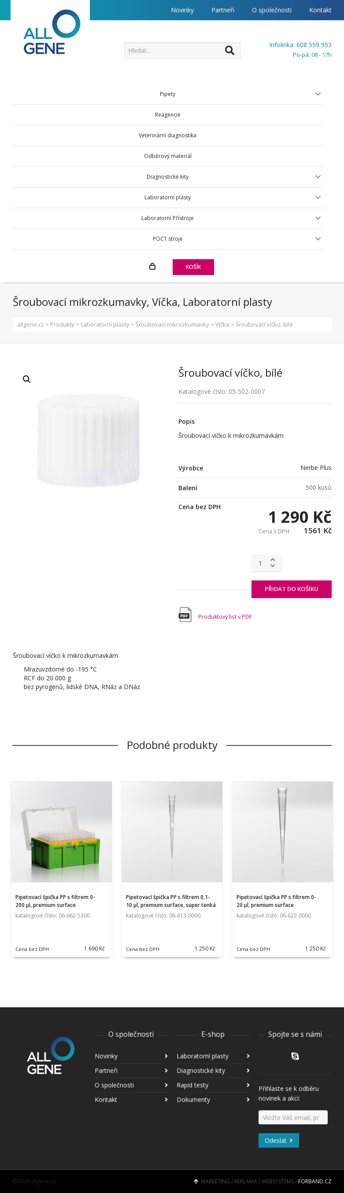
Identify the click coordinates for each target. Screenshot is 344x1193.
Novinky (182, 10)
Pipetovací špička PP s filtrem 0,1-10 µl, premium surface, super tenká (171, 901)
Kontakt (320, 10)
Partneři (222, 10)
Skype (295, 1056)
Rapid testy (192, 1085)
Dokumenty (193, 1099)
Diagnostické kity (201, 1070)
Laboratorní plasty (203, 1056)
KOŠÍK (193, 267)
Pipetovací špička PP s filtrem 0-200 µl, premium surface (55, 901)
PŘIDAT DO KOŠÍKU (291, 589)
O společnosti (272, 10)
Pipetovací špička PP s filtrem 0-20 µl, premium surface (276, 901)
